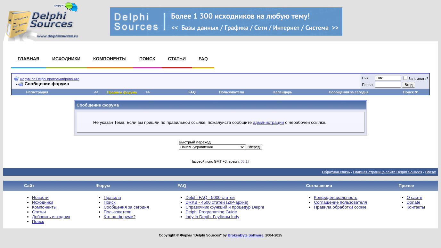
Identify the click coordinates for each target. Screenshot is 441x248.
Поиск (147, 58)
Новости (40, 197)
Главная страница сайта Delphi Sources (387, 172)
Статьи (177, 58)
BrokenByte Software (245, 235)
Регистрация (37, 92)
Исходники (66, 58)
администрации (268, 122)
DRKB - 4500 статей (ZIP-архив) (216, 202)
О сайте (414, 197)
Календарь (282, 92)
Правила (112, 197)
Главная (28, 58)
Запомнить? (415, 79)
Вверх (430, 172)
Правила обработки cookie (340, 207)
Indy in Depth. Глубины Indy (212, 216)
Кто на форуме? (119, 216)
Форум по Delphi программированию (49, 79)
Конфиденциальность (335, 197)
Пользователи (231, 92)
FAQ (203, 58)
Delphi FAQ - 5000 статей (210, 197)
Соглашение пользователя (340, 202)
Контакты (416, 207)
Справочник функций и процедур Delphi (224, 207)
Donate (414, 202)
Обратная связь (336, 172)
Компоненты (110, 58)
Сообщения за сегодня (349, 92)
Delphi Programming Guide (211, 212)
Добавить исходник (51, 216)
